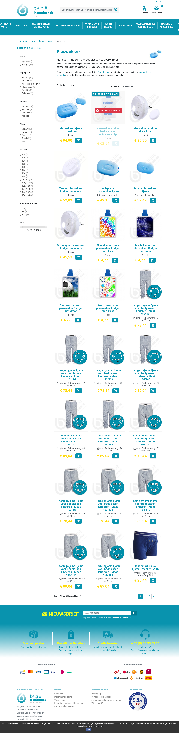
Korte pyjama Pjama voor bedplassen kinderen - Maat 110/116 (71, 505)
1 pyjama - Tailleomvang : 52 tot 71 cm (71, 384)
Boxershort (29, 81)
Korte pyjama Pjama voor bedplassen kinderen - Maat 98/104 (145, 440)
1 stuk (71, 135)
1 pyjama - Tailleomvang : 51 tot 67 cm (145, 319)
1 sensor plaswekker (145, 195)
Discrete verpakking (100, 709)
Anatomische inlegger (64, 706)
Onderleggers (104, 72)
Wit (25, 141)
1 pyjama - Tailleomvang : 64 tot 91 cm (108, 449)
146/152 (27, 192)
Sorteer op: (115, 86)
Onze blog (96, 715)
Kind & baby (59, 712)
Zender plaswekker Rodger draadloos (71, 190)
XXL (25, 214)
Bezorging (96, 694)
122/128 (27, 186)
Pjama (27, 61)
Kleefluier (58, 694)
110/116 (27, 182)
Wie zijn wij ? (97, 703)
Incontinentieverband (64, 719)
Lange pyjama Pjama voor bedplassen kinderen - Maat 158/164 (108, 440)
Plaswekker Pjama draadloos (71, 130)
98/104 (27, 179)
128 (25, 161)
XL (25, 211)
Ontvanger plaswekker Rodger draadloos (71, 247)
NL (161, 2)
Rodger (27, 64)
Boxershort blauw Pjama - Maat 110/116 (145, 567)
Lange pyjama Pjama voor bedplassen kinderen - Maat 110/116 (70, 375)
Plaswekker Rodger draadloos (145, 130)
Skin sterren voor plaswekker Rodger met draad (108, 308)
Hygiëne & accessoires (64, 715)
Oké (88, 729)
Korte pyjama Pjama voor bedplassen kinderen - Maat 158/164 (108, 570)
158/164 (27, 195)
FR (157, 2)
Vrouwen (27, 106)
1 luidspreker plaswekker (108, 195)
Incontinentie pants (63, 697)
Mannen (27, 109)
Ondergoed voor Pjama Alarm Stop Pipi (145, 574)
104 (25, 154)
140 (25, 167)
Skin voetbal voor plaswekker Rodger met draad (71, 308)
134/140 (27, 189)
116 (25, 157)
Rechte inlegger (61, 709)
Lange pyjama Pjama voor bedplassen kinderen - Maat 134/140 (145, 375)
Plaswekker (29, 87)
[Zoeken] (89, 10)
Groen (27, 132)
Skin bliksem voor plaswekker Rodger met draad (145, 248)
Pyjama (27, 93)
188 (25, 176)
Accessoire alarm (31, 84)
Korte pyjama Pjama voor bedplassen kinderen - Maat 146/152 (71, 570)
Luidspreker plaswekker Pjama (108, 190)
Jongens (28, 113)
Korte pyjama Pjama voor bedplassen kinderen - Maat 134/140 (145, 505)
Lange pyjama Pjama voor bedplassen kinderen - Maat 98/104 (145, 309)
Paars (27, 135)
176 (25, 170)
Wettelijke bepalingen (101, 697)
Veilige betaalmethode (101, 706)
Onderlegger (60, 700)
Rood (26, 138)
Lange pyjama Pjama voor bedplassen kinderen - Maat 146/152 (70, 440)
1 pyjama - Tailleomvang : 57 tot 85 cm (145, 384)
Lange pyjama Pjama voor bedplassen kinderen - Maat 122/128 (108, 375)
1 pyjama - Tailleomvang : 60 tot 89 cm (71, 449)
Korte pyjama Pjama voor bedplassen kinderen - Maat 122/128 (108, 505)
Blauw (27, 129)
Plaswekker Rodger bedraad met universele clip (108, 131)
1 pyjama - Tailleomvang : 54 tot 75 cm (108, 384)
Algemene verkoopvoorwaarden (106, 700)
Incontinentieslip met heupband (68, 703)
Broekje (27, 90)
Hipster (27, 77)
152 (25, 164)
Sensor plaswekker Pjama (145, 190)
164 (25, 173)
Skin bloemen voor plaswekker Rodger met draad (108, 248)
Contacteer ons (98, 712)
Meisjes (27, 116)
